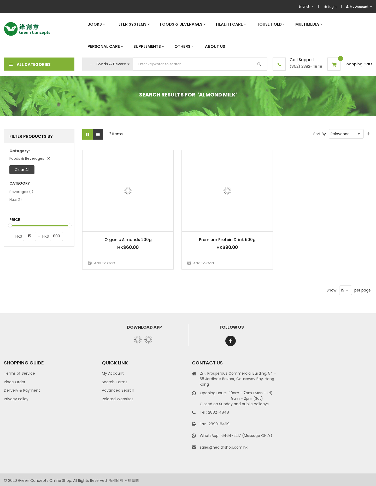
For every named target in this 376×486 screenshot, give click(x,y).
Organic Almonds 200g (128, 239)
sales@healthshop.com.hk (224, 447)
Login (331, 6)
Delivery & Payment (22, 390)
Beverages (21, 191)
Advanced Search (118, 390)
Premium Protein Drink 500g (227, 239)
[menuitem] (96, 24)
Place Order (14, 382)
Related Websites (117, 399)
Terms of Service (19, 373)
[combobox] (200, 64)
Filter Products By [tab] (31, 136)
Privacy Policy (16, 399)
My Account (113, 373)
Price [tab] (14, 220)
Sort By (319, 133)
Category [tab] (19, 183)
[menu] (227, 35)
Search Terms (114, 382)
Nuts (15, 199)
